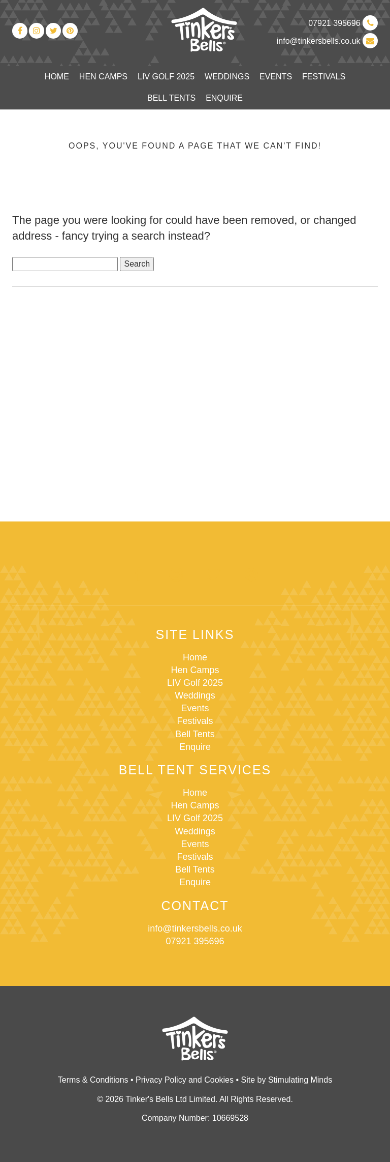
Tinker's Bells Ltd (204, 30)
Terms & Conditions (93, 1080)
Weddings (227, 76)
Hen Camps (103, 76)
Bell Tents (171, 98)
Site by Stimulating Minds (287, 1080)
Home (57, 76)
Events (275, 76)
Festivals (323, 76)
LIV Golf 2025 (166, 76)
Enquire (224, 98)
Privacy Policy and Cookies (185, 1080)
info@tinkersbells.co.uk (327, 41)
